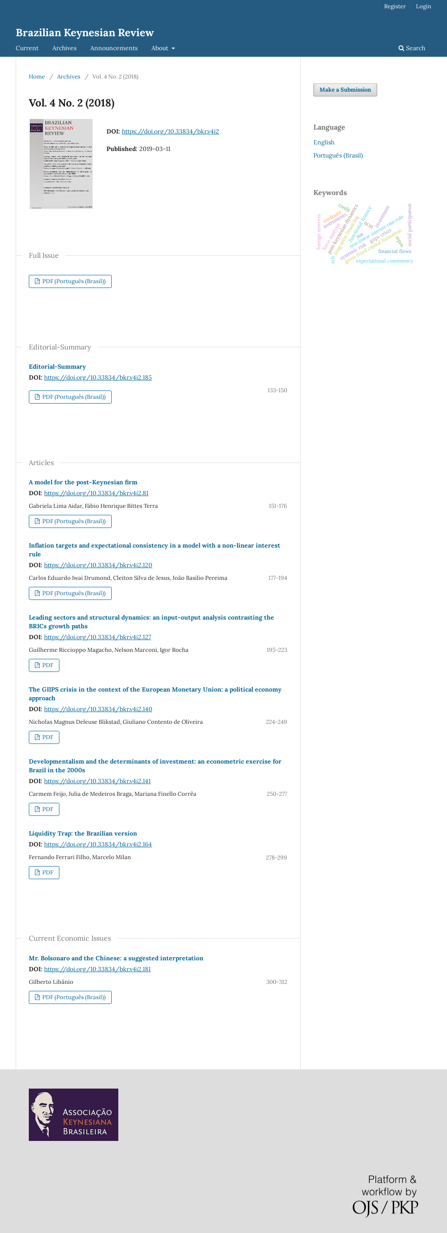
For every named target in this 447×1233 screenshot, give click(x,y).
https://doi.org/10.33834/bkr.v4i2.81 (96, 493)
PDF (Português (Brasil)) (73, 281)
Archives (64, 48)
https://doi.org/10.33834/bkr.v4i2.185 (98, 377)
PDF (47, 665)
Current (27, 48)
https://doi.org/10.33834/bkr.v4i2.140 (98, 709)
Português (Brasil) (338, 155)
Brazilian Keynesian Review (85, 32)
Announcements (114, 48)
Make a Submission (345, 89)
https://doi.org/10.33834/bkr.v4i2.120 (98, 565)
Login (423, 6)
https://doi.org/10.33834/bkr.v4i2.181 (97, 969)
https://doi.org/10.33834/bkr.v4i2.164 (98, 844)
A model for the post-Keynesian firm (83, 482)
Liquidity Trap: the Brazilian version (83, 833)
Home (37, 76)
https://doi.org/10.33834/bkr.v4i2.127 (97, 637)
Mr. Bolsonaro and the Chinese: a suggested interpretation (116, 958)
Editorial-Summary (57, 366)
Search (412, 48)
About (160, 48)
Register (395, 6)
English (323, 142)
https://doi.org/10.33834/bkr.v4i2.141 (97, 781)
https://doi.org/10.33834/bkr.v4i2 (170, 131)
